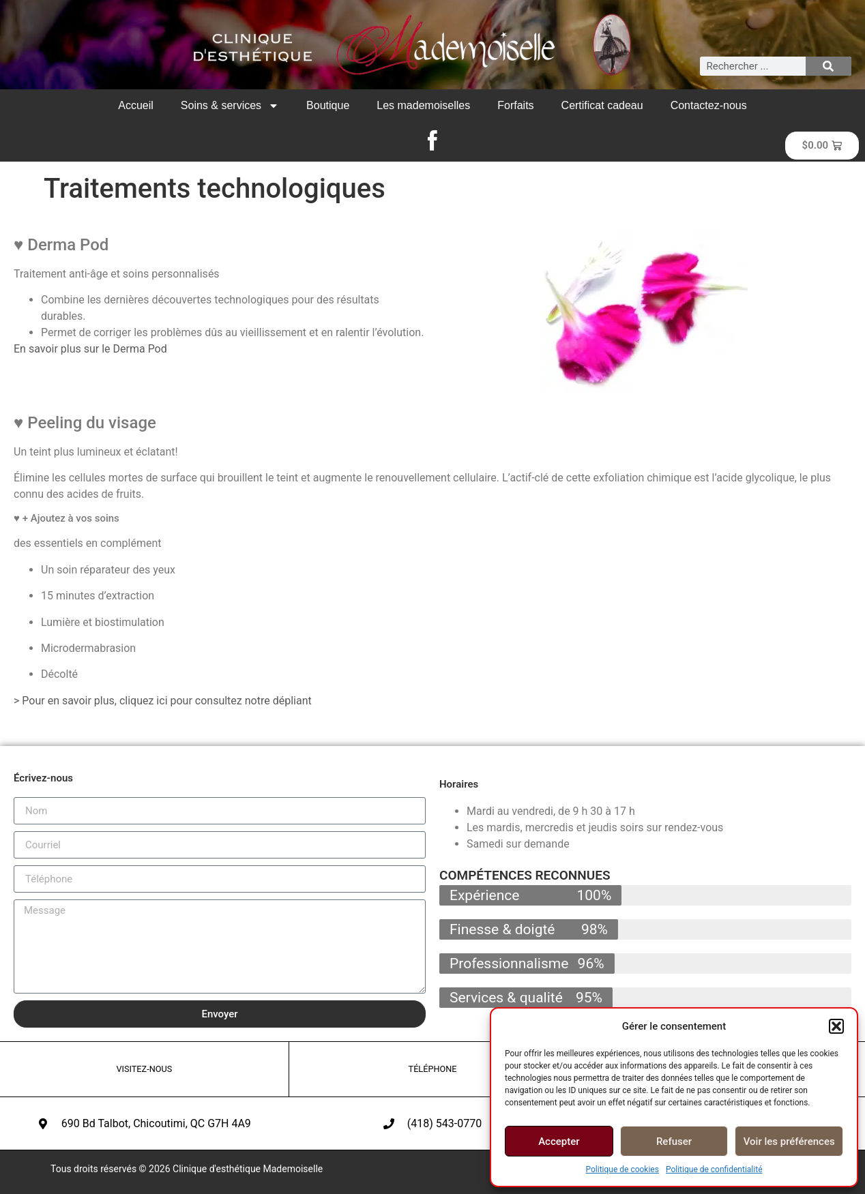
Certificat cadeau (602, 105)
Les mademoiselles (423, 105)
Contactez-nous (709, 105)
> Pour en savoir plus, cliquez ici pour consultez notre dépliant (163, 700)
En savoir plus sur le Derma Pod (90, 348)
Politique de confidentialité (714, 1169)
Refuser (674, 1141)
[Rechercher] (828, 66)
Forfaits (515, 105)
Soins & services (230, 105)
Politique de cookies (622, 1169)
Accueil (135, 105)
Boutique (327, 105)
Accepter (558, 1141)
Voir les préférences (789, 1141)
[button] (836, 1026)
